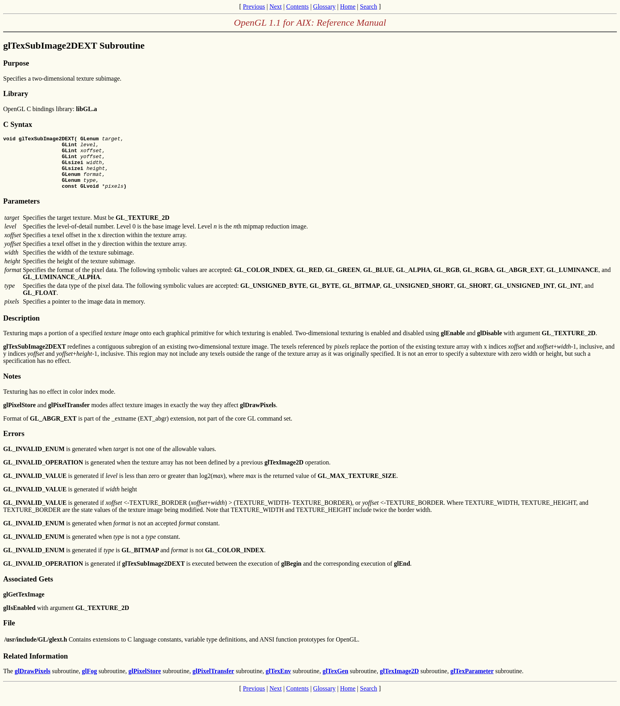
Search (368, 6)
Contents (297, 6)
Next (275, 6)
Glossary (324, 6)
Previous (254, 6)
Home (347, 6)
